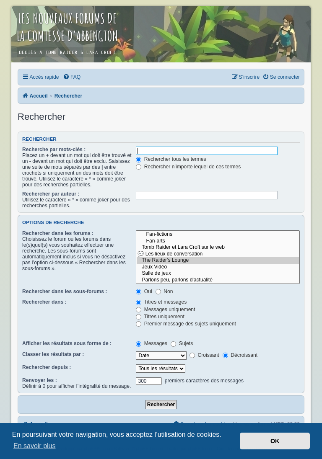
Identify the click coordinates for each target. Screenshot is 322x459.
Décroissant (240, 355)
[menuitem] (71, 77)
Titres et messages (161, 302)
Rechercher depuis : (46, 367)
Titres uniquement (160, 317)
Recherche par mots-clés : (54, 149)
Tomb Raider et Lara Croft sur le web (218, 247)
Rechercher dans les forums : (57, 233)
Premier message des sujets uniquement (186, 324)
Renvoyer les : (39, 380)
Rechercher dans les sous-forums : (64, 291)
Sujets (182, 343)
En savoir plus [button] (34, 445)
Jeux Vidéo (218, 267)
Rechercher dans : (44, 302)
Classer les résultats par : (53, 354)
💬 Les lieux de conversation (218, 254)
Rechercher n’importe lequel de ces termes (188, 167)
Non (164, 291)
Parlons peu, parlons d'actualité (218, 280)
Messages (151, 343)
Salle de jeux (218, 273)
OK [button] (275, 441)
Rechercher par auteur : (50, 194)
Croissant (204, 355)
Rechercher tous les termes (171, 159)
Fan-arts (218, 241)
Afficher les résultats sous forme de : (67, 343)
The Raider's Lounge (218, 260)
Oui (144, 291)
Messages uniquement (165, 309)
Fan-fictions (218, 234)
